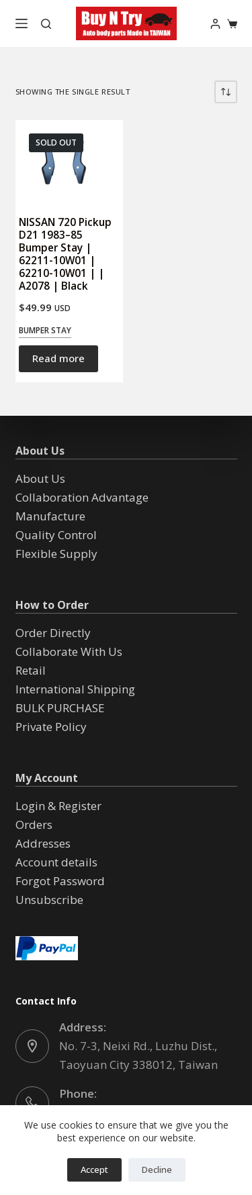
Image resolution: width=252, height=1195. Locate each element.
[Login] (215, 24)
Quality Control (56, 535)
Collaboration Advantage (82, 497)
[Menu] (21, 23)
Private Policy (51, 726)
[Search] (46, 24)
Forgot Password (60, 881)
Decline (157, 1169)
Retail (30, 670)
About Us (40, 478)
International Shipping (75, 689)
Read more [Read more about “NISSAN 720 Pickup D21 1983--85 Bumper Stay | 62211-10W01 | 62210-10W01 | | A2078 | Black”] (58, 358)
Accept (94, 1169)
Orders (33, 824)
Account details (56, 862)
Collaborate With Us (68, 651)
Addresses (43, 843)
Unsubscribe (49, 899)
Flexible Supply (56, 553)
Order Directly (53, 632)
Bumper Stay (45, 330)
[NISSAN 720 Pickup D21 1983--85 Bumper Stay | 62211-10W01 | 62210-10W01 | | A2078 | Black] (69, 161)
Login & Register (58, 805)
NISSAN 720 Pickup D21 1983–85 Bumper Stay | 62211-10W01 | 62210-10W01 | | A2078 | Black (65, 254)
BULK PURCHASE (60, 708)
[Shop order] (225, 91)
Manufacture (50, 516)
